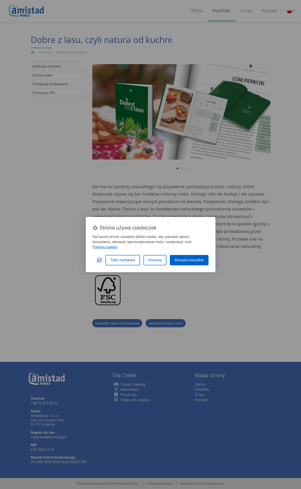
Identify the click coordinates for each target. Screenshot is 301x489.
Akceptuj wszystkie (189, 260)
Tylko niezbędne (122, 260)
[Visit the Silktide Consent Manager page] (99, 260)
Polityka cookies (105, 247)
